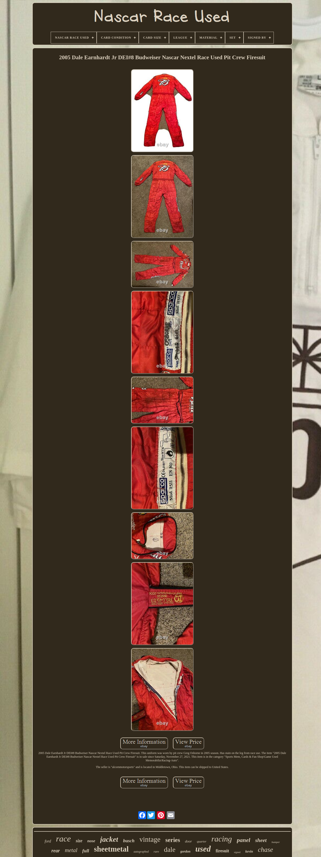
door (188, 841)
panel (243, 840)
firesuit (222, 850)
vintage (149, 839)
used (203, 848)
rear (55, 850)
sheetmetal (111, 849)
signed (237, 852)
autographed (141, 851)
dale (169, 849)
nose (91, 841)
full (85, 850)
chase (265, 849)
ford (48, 841)
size (79, 840)
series (172, 840)
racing (221, 838)
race (63, 838)
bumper (276, 842)
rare (156, 851)
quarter (201, 841)
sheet (260, 840)
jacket (109, 839)
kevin (249, 851)
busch (128, 840)
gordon (185, 851)
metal (71, 850)
